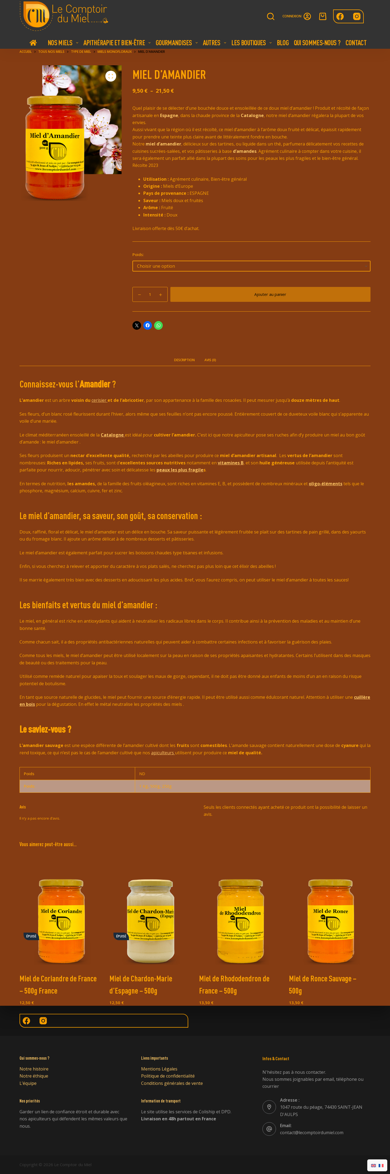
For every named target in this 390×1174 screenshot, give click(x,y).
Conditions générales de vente (172, 1083)
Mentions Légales (159, 1069)
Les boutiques (252, 42)
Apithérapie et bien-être (117, 42)
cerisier (100, 400)
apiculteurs (163, 753)
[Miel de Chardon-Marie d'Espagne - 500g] (150, 910)
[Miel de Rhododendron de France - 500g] (240, 910)
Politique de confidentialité (168, 1076)
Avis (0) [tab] (210, 360)
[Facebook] (340, 16)
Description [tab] (184, 360)
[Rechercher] (270, 16)
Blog (283, 42)
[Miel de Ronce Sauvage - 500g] (330, 910)
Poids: (138, 254)
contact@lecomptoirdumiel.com (311, 1133)
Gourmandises (177, 42)
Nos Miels (64, 42)
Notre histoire (34, 1069)
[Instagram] (356, 16)
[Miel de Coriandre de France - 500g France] (60, 910)
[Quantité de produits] (150, 294)
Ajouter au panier (270, 294)
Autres (215, 42)
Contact (356, 42)
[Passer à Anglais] (373, 1165)
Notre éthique (34, 1076)
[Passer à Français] (381, 1165)
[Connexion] (296, 16)
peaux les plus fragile (180, 470)
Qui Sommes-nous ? (317, 42)
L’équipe (28, 1083)
